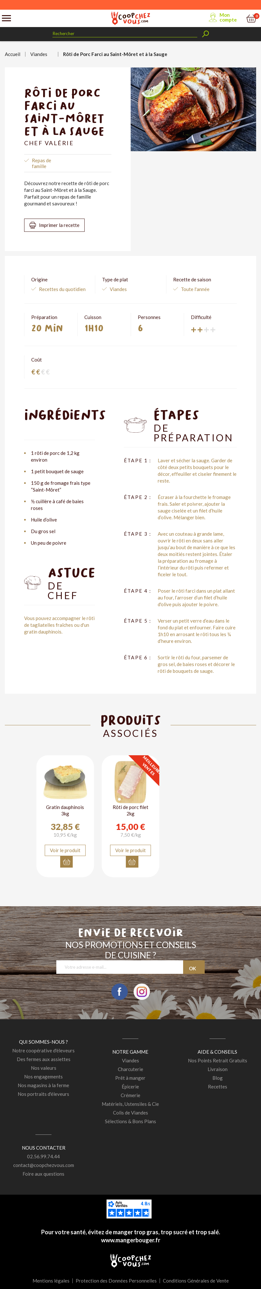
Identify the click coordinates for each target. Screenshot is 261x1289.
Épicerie (130, 1086)
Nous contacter (43, 1148)
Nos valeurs (43, 1068)
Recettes (217, 1086)
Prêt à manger (130, 1078)
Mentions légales (51, 1281)
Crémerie (130, 1095)
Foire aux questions (43, 1174)
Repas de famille (41, 163)
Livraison (218, 1069)
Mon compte (228, 17)
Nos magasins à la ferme (43, 1085)
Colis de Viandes (130, 1112)
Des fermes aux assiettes (43, 1059)
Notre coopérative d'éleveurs (43, 1050)
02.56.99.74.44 (43, 1156)
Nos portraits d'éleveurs (43, 1094)
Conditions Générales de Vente (196, 1281)
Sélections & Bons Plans (130, 1121)
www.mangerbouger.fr (130, 1240)
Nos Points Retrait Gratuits (217, 1060)
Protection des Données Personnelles (116, 1281)
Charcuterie (130, 1069)
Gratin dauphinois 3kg (65, 810)
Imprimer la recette (59, 225)
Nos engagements (43, 1076)
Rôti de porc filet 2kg (130, 810)
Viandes (130, 1060)
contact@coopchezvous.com (43, 1165)
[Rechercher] (124, 33)
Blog (217, 1078)
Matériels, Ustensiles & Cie (130, 1104)
